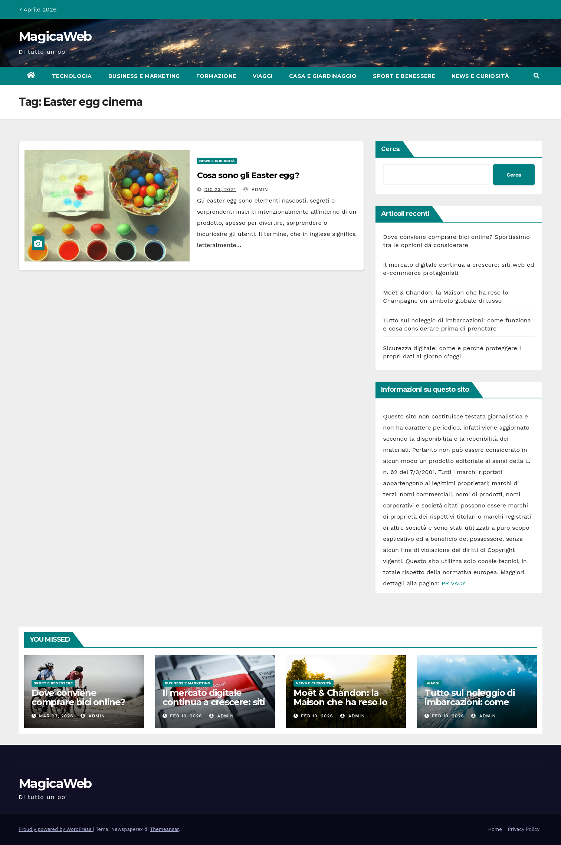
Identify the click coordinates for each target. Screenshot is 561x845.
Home (495, 829)
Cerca (390, 148)
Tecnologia (72, 76)
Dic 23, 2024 (220, 189)
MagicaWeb (55, 36)
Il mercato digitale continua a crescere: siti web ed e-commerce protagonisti (214, 706)
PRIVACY (454, 583)
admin (255, 189)
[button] (536, 75)
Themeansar (164, 829)
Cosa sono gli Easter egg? (248, 175)
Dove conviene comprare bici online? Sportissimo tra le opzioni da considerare (81, 706)
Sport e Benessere (404, 76)
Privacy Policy (523, 829)
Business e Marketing (144, 76)
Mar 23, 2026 (56, 716)
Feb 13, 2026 (186, 716)
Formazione (216, 76)
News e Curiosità (480, 76)
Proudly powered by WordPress (56, 829)
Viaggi (263, 76)
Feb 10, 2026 (317, 716)
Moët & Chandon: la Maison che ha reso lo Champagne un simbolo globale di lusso (345, 706)
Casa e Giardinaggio (323, 76)
